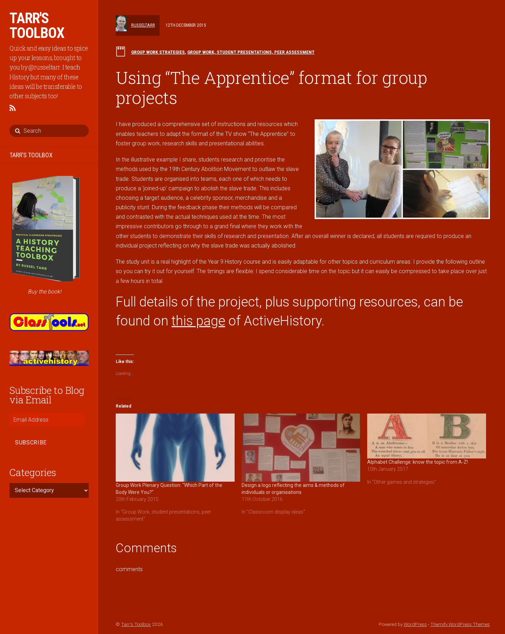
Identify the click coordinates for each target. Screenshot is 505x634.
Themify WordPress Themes (460, 624)
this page (198, 321)
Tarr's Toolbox (136, 624)
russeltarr (143, 25)
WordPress (415, 624)
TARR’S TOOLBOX (31, 155)
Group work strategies (158, 52)
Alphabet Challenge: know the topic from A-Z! (417, 462)
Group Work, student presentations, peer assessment (251, 52)
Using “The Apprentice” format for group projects (271, 87)
